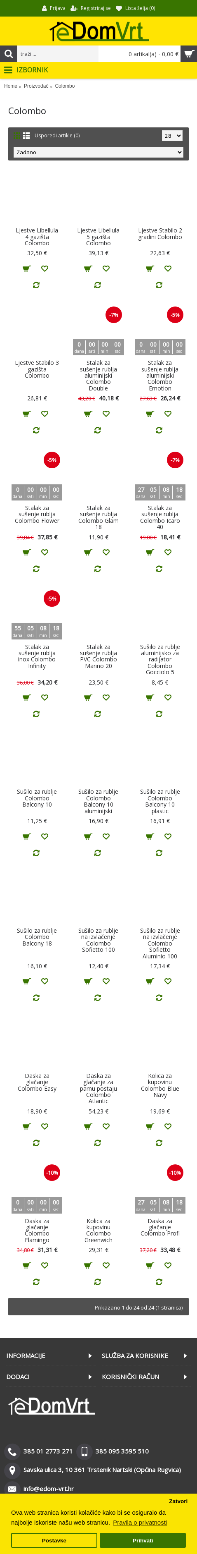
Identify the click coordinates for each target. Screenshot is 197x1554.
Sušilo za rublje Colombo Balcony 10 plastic (160, 801)
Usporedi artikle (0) (57, 135)
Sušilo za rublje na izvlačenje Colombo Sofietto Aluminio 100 (160, 943)
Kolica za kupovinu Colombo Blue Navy (160, 1085)
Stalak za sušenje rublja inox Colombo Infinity (37, 656)
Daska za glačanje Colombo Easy (37, 1082)
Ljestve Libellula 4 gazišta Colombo (37, 236)
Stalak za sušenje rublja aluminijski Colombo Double (98, 375)
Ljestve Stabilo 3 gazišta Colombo (37, 369)
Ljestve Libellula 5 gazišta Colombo (98, 236)
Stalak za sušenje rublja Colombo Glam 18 (98, 517)
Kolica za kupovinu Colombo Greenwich (98, 1230)
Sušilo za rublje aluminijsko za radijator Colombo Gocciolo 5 (160, 659)
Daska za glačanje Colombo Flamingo (37, 1230)
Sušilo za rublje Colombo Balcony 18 (37, 937)
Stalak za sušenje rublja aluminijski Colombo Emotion (159, 375)
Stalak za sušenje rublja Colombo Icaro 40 (160, 517)
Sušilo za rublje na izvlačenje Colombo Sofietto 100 (98, 940)
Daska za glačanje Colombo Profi (160, 1227)
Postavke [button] (54, 1540)
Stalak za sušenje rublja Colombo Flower (37, 514)
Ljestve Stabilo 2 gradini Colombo (160, 233)
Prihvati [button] (143, 1540)
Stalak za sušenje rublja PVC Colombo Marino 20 (98, 656)
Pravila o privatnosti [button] (140, 1522)
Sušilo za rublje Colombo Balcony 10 (37, 798)
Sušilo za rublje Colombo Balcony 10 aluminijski (98, 801)
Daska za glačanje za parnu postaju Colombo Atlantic (98, 1088)
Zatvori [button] (178, 1501)
